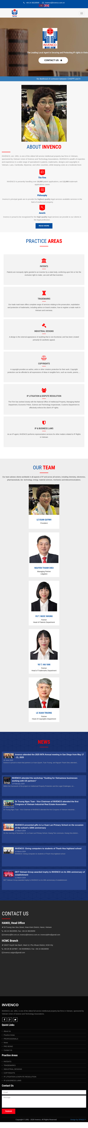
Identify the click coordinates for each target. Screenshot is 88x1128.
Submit (8, 1111)
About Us (7, 1031)
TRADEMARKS (10, 1065)
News (6, 1043)
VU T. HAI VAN (44, 664)
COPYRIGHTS (9, 1073)
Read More (44, 226)
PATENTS (7, 1062)
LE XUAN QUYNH (44, 519)
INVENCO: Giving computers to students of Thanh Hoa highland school (48, 848)
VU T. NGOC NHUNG (44, 616)
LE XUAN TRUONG (44, 713)
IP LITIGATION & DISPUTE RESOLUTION (20, 1077)
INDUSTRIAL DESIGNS (13, 1069)
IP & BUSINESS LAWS (12, 1081)
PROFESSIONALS (11, 1039)
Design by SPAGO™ (78, 1120)
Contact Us (53, 60)
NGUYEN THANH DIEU (44, 568)
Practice (9, 1035)
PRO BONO (8, 1046)
